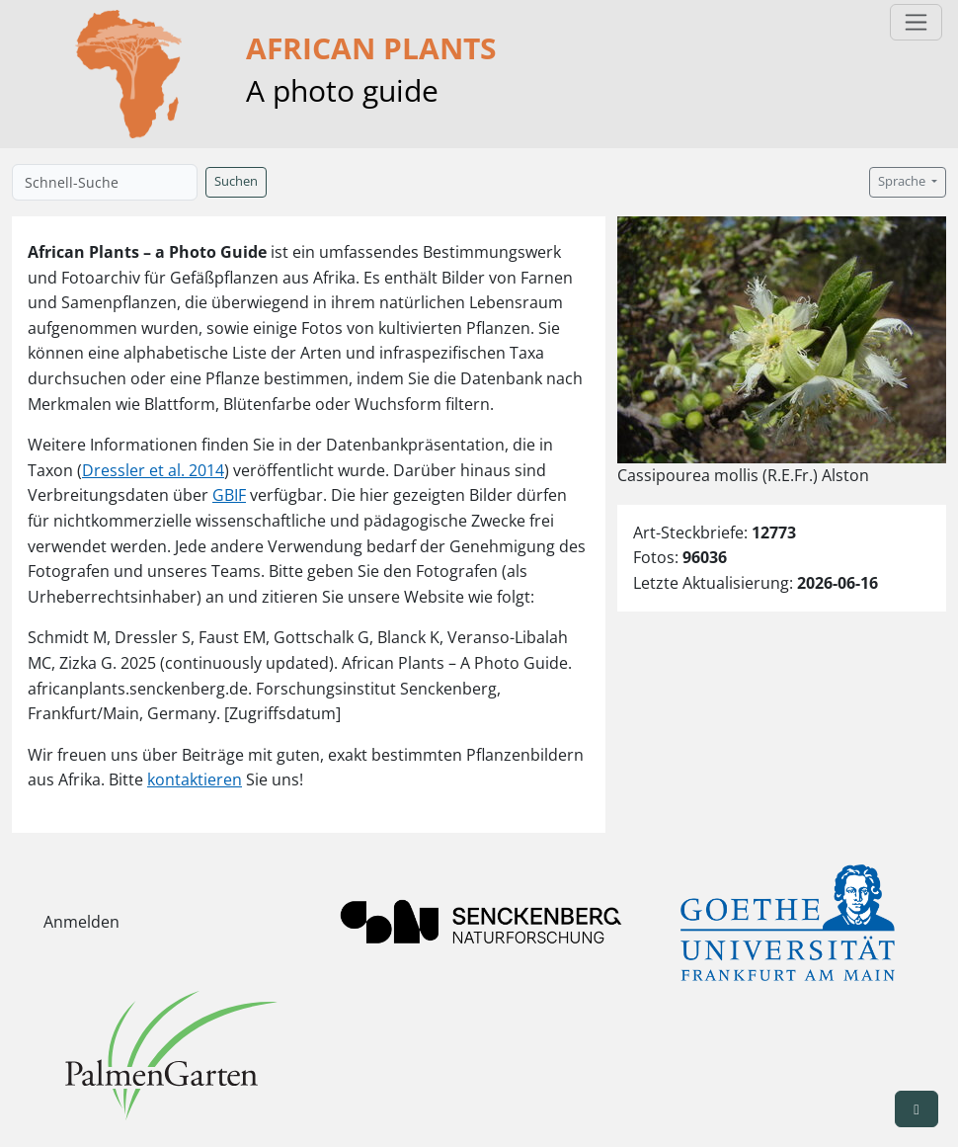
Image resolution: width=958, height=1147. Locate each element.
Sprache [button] (903, 181)
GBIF (229, 495)
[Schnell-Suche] (105, 182)
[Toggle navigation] (916, 22)
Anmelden (81, 922)
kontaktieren (194, 779)
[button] (916, 1109)
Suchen (236, 181)
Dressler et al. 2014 (153, 470)
